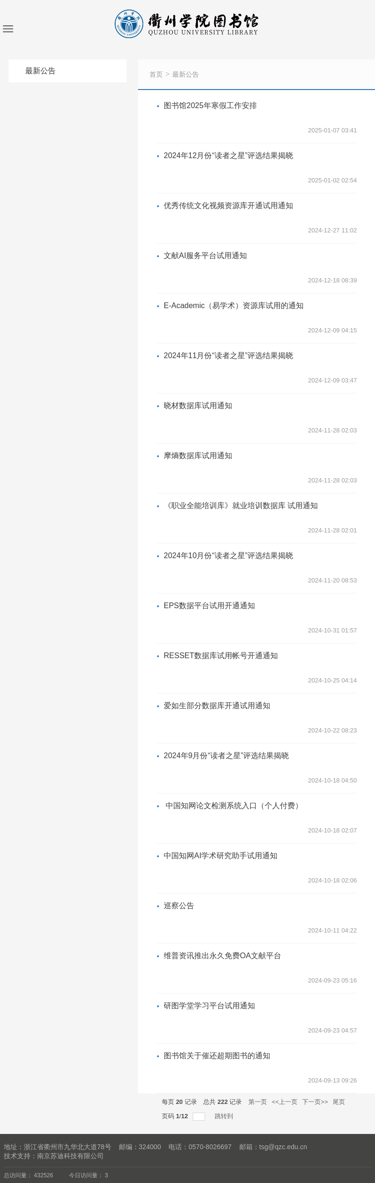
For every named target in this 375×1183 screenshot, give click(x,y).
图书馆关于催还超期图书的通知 (217, 1056)
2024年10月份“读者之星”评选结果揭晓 (228, 555)
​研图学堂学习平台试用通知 (209, 1006)
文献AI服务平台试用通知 (205, 255)
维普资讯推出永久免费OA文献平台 (222, 956)
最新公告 (185, 74)
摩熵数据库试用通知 (198, 455)
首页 (156, 74)
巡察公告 (179, 906)
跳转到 (225, 1116)
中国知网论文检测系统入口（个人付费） (233, 806)
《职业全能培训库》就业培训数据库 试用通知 (241, 505)
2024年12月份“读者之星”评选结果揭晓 (228, 155)
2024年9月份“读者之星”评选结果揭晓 (226, 756)
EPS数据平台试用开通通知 (209, 606)
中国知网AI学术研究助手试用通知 (220, 856)
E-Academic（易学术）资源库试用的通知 (234, 305)
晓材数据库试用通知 (198, 405)
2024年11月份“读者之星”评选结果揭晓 (228, 355)
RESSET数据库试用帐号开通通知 (221, 656)
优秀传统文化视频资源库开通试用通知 (228, 205)
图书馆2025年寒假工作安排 (210, 105)
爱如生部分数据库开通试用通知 (217, 706)
